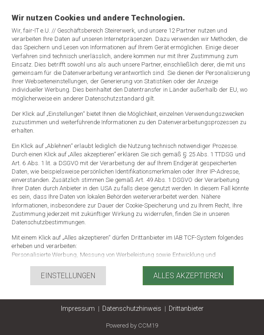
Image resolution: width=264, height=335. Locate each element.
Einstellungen (68, 275)
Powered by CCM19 (132, 325)
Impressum (78, 308)
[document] (132, 139)
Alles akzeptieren (188, 275)
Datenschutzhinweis (131, 308)
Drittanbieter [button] (186, 308)
